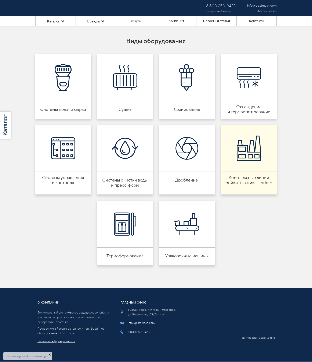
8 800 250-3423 (139, 332)
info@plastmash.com (141, 323)
